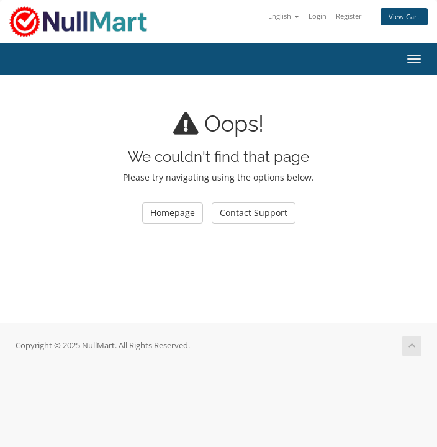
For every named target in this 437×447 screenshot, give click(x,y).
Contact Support (253, 213)
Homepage (172, 213)
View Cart (404, 16)
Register (349, 15)
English (283, 15)
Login (318, 15)
